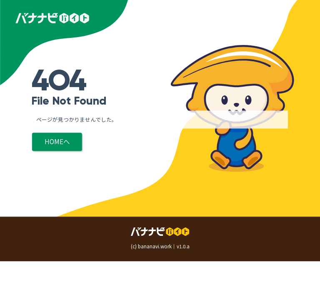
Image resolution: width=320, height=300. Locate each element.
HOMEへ (57, 141)
